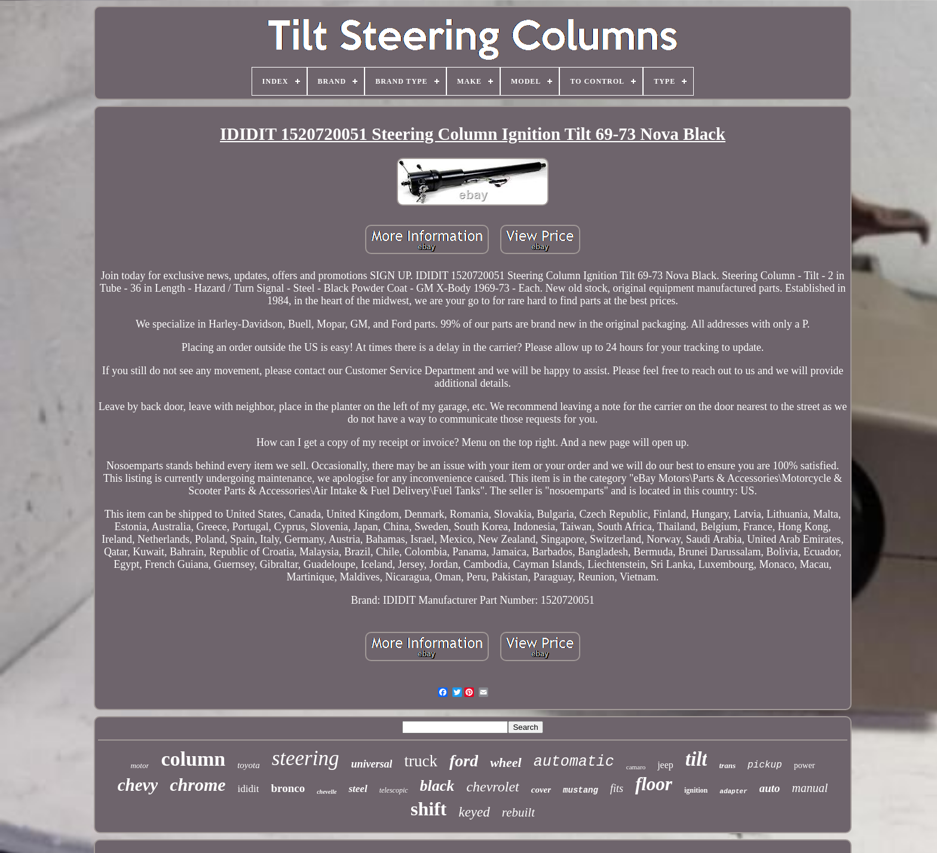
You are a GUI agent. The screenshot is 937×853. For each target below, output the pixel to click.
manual (810, 787)
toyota (248, 765)
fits (616, 788)
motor (139, 765)
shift (428, 809)
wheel (506, 762)
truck (420, 761)
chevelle (326, 791)
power (804, 765)
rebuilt (518, 812)
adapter (733, 791)
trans (727, 765)
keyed (473, 812)
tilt (696, 759)
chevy (138, 784)
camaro (635, 767)
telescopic (393, 790)
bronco (288, 788)
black (437, 785)
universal (371, 764)
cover (541, 789)
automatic (574, 762)
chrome (197, 784)
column (193, 759)
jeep (665, 765)
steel (357, 788)
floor (653, 783)
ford (463, 760)
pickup (765, 765)
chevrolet (492, 786)
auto (770, 788)
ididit (248, 788)
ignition (696, 790)
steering (305, 758)
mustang (580, 790)
